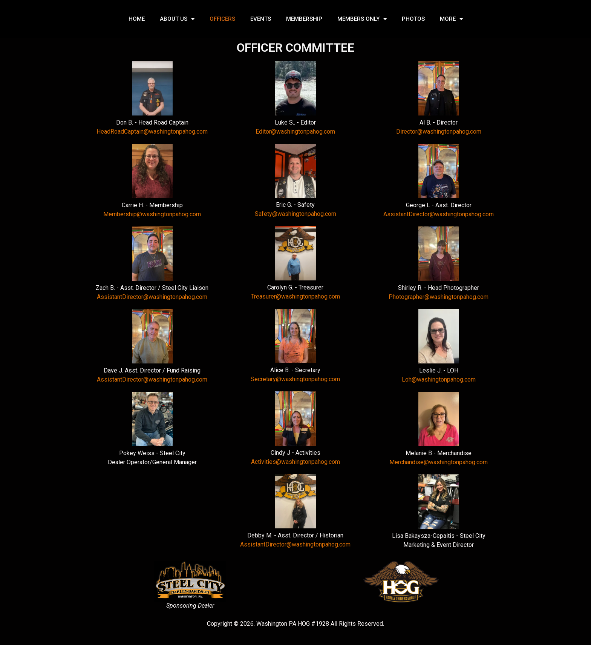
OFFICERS (222, 18)
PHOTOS (413, 18)
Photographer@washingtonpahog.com (438, 296)
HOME (137, 18)
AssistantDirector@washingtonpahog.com (152, 296)
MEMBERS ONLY (362, 19)
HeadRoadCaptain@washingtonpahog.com (152, 131)
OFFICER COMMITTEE (295, 47)
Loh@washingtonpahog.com (439, 379)
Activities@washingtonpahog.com (295, 461)
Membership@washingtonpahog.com (152, 214)
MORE (451, 19)
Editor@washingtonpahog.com (295, 131)
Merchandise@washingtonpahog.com (438, 462)
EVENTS (260, 18)
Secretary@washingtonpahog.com (295, 379)
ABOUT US (177, 19)
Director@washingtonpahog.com (438, 131)
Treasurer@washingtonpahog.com (295, 296)
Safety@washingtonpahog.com (295, 213)
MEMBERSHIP (304, 18)
